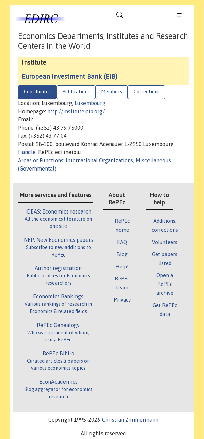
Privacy (122, 299)
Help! (122, 266)
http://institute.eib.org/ (76, 111)
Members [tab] (111, 91)
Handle (27, 152)
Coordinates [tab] (37, 91)
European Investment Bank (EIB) (69, 76)
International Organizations (99, 160)
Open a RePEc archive (164, 284)
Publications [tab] (76, 91)
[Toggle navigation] (119, 17)
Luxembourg (90, 103)
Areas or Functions (40, 160)
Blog (122, 254)
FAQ (122, 242)
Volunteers (164, 242)
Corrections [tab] (146, 91)
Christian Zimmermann (130, 419)
